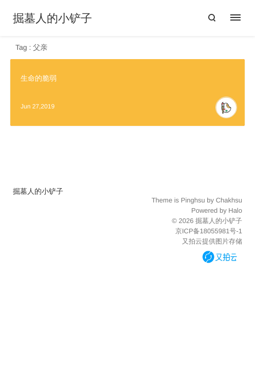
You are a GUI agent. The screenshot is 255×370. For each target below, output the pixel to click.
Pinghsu (193, 200)
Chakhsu (229, 200)
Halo (235, 210)
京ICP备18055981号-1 (208, 231)
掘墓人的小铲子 (52, 18)
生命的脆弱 (39, 78)
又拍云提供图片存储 (212, 241)
